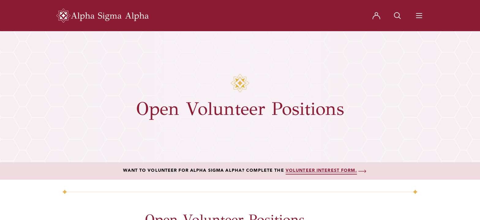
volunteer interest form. (321, 170)
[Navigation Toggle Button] (419, 16)
